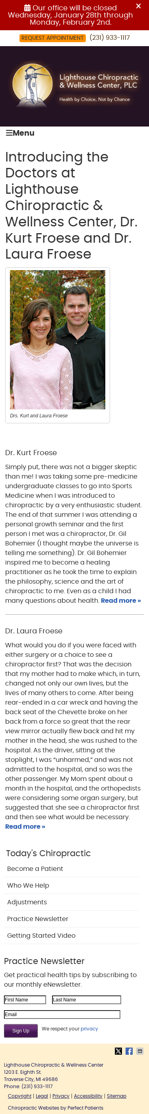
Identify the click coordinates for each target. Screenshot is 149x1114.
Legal (42, 1096)
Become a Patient (35, 869)
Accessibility (88, 1096)
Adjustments (27, 902)
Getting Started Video (41, 936)
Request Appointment (52, 38)
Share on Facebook (130, 1051)
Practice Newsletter (37, 919)
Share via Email (140, 1051)
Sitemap (116, 1096)
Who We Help (28, 885)
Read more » (121, 601)
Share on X (119, 1051)
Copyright (19, 1096)
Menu (20, 133)
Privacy (61, 1096)
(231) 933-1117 (109, 38)
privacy (89, 1028)
